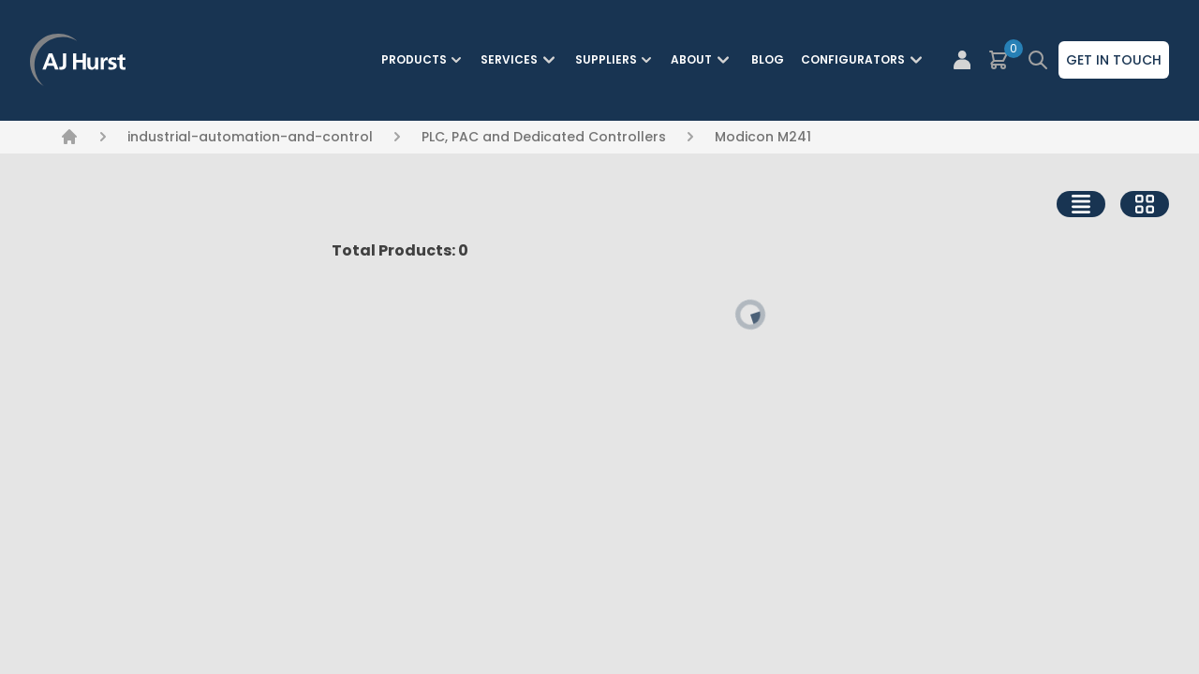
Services (520, 60)
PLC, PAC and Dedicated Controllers (544, 136)
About (702, 60)
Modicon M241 (763, 136)
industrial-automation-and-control (250, 136)
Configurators (864, 60)
